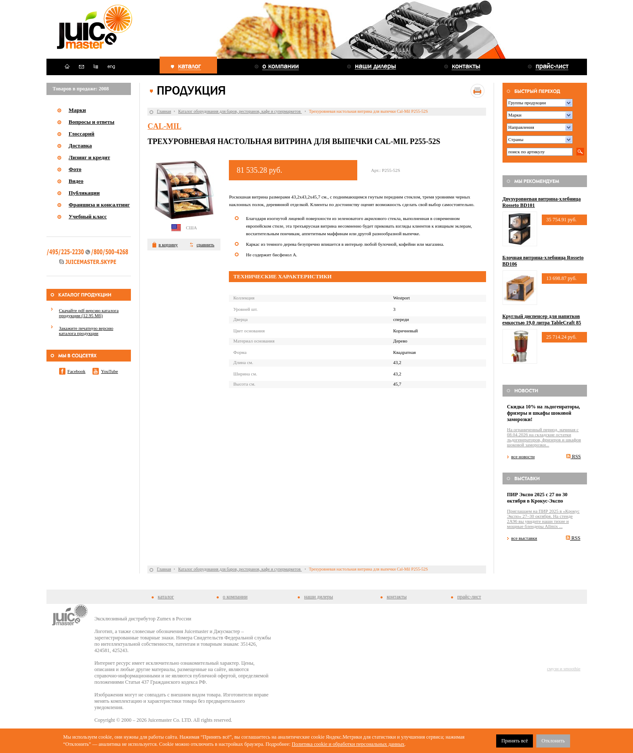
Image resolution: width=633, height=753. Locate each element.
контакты (397, 597)
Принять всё (514, 741)
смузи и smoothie (563, 668)
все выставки (524, 538)
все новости (523, 456)
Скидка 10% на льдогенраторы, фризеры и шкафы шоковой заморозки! (543, 413)
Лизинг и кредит (89, 157)
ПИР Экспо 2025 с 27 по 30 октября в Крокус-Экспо (537, 498)
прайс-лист (469, 597)
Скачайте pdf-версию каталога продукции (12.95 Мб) (89, 313)
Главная (164, 111)
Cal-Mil (164, 126)
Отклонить (553, 741)
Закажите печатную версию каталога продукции (86, 331)
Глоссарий (82, 133)
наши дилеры (318, 597)
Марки (77, 110)
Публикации (84, 193)
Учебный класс (88, 216)
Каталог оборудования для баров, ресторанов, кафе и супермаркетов (240, 111)
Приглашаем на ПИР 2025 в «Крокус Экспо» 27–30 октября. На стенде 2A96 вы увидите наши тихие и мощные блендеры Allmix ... (543, 518)
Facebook (77, 371)
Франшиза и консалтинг (99, 204)
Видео (76, 181)
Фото (75, 169)
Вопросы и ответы (91, 122)
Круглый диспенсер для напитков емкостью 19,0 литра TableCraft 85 (542, 319)
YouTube (109, 371)
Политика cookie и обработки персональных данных (348, 744)
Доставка (80, 145)
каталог (166, 597)
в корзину (167, 244)
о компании (235, 597)
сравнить (205, 244)
